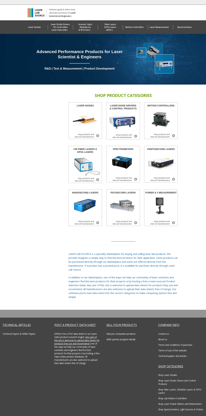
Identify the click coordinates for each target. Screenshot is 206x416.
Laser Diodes (35, 27)
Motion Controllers (135, 27)
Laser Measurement (160, 27)
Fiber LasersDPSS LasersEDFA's (110, 27)
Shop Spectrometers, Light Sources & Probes (180, 409)
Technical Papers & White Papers (18, 333)
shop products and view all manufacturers (84, 135)
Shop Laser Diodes (167, 375)
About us (162, 339)
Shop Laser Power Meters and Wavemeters (180, 403)
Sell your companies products (121, 333)
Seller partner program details (121, 339)
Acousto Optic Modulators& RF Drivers (85, 27)
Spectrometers (185, 27)
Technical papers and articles (172, 356)
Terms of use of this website (172, 350)
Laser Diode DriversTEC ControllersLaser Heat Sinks (60, 27)
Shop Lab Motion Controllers (172, 398)
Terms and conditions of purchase (175, 344)
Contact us (163, 333)
